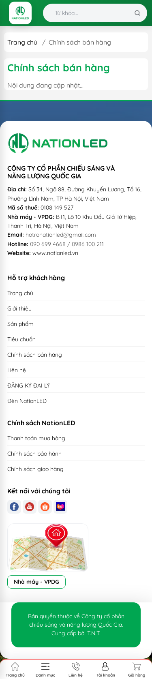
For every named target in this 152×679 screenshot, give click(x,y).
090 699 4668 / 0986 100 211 (67, 244)
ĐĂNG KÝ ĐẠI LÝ (28, 385)
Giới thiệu (19, 308)
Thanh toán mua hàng (36, 438)
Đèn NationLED (27, 401)
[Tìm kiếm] (137, 13)
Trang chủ (22, 42)
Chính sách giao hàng (35, 469)
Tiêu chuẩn (21, 339)
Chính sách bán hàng (34, 354)
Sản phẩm (20, 324)
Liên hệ (16, 370)
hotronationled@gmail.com (61, 234)
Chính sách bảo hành (34, 453)
